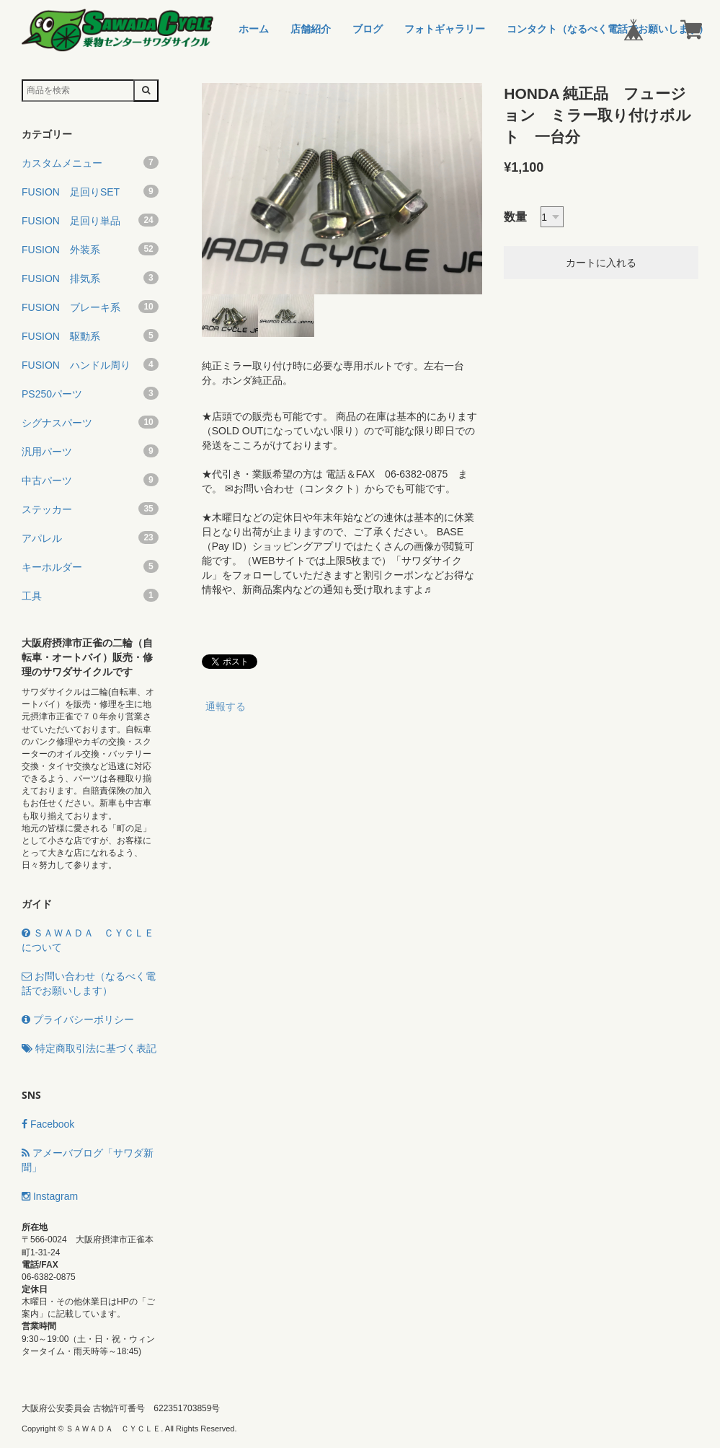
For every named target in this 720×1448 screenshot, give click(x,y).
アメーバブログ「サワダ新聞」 (88, 1160)
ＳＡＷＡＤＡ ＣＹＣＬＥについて (88, 940)
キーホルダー (90, 566)
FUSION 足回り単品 (90, 220)
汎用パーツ (90, 450)
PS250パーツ (90, 393)
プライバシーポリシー (78, 1019)
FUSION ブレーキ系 (90, 306)
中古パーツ (90, 479)
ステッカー (90, 508)
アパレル (90, 537)
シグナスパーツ (90, 422)
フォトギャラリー (444, 28)
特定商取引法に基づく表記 (89, 1048)
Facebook (48, 1124)
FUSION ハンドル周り (90, 364)
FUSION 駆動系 (90, 335)
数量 (515, 217)
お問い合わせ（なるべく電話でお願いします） (89, 983)
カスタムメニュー (90, 162)
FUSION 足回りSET (90, 191)
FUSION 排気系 (90, 277)
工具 (90, 595)
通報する (225, 706)
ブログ (367, 28)
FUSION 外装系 (90, 248)
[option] (342, 188)
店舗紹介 (310, 28)
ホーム (254, 28)
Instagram (50, 1196)
